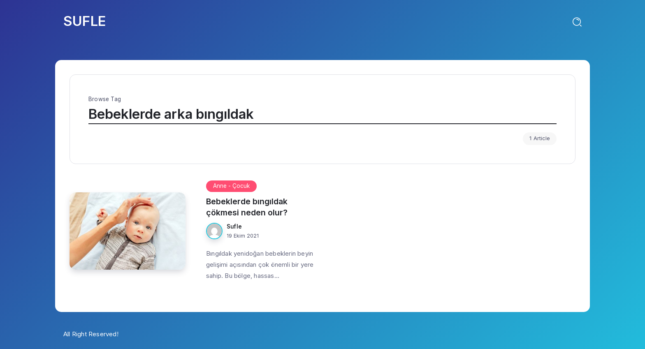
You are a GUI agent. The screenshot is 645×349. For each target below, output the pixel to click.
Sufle (234, 226)
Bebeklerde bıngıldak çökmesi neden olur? (247, 206)
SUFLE (84, 21)
